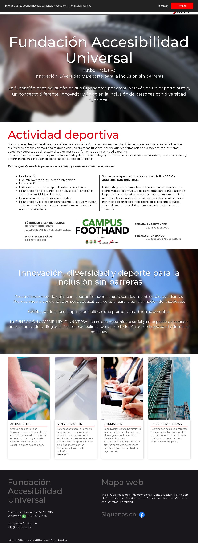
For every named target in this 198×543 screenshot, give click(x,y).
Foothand (126, 501)
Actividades (154, 498)
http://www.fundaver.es (23, 523)
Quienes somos (120, 494)
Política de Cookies (59, 540)
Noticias (168, 498)
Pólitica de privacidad (27, 540)
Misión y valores (142, 494)
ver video (62, 454)
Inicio (104, 494)
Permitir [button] (182, 5)
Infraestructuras (113, 498)
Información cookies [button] (79, 5)
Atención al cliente (30, 512)
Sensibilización (163, 494)
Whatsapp (28, 516)
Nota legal (12, 540)
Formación (181, 494)
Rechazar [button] (163, 5)
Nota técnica (43, 540)
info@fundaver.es (19, 527)
